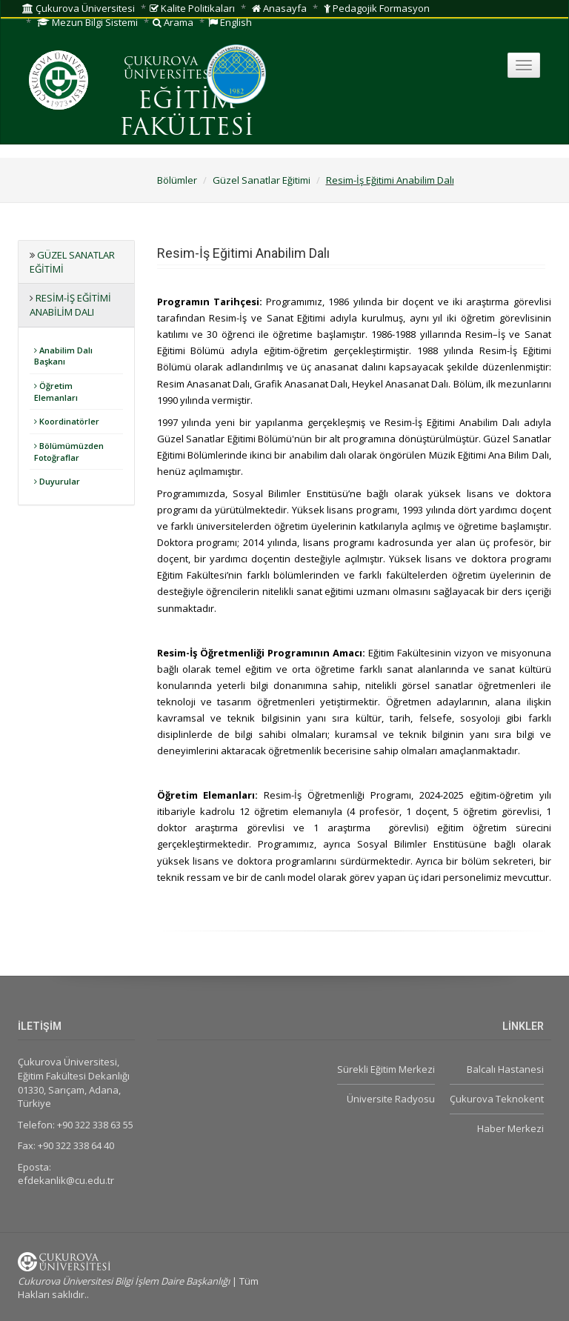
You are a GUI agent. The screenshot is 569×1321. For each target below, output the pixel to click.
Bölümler (177, 180)
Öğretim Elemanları (56, 391)
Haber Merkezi (510, 1128)
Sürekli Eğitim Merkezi (386, 1069)
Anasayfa (279, 8)
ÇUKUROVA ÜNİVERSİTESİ (169, 68)
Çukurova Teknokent (497, 1098)
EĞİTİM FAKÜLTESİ (186, 115)
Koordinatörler (66, 421)
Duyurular (57, 481)
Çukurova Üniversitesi (78, 8)
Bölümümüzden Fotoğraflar (69, 451)
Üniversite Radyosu (391, 1098)
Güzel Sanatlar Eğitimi (261, 180)
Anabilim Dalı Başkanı (63, 356)
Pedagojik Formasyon (377, 8)
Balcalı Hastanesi (505, 1069)
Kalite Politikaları (192, 8)
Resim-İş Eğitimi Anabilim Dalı (390, 180)
